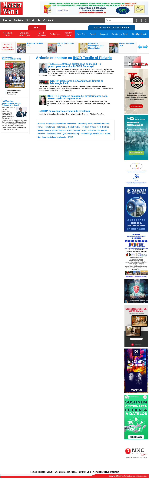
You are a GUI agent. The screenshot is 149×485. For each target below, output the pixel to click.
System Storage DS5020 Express (52, 130)
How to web (50, 127)
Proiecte (41, 124)
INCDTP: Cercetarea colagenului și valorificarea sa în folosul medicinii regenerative (77, 97)
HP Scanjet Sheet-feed (91, 127)
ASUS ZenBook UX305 (76, 130)
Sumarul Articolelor (14, 90)
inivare (40, 127)
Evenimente (61, 472)
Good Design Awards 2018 (92, 134)
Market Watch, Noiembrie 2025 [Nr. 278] (11, 58)
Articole (93, 34)
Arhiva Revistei (12, 92)
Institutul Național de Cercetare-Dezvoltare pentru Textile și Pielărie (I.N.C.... (71, 114)
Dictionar (72, 472)
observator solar (54, 134)
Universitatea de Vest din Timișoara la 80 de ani (11, 104)
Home (7, 20)
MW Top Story (8, 101)
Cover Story (81, 34)
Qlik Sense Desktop (71, 134)
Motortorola (62, 127)
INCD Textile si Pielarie (92, 58)
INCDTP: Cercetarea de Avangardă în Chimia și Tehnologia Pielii (76, 82)
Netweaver (71, 124)
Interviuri (104, 34)
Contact (48, 20)
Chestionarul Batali (120, 34)
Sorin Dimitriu (74, 127)
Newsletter (98, 472)
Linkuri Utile (33, 20)
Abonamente (11, 94)
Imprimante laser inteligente (54, 137)
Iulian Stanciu (94, 130)
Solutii (50, 472)
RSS (107, 472)
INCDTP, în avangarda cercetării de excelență (64, 111)
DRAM (70, 137)
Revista (18, 20)
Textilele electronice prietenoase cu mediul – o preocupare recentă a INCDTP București (74, 65)
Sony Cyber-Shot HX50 (56, 124)
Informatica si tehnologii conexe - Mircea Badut (96, 45)
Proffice (105, 127)
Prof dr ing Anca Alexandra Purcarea (93, 124)
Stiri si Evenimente (139, 34)
